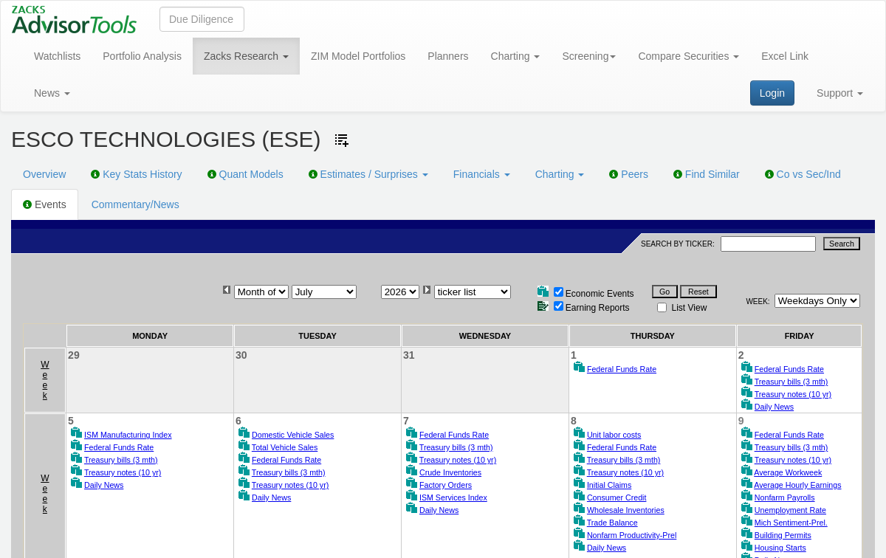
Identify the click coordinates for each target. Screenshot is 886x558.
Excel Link (784, 56)
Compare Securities (688, 56)
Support (840, 93)
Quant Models (245, 174)
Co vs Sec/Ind (803, 174)
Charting (515, 56)
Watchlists (57, 56)
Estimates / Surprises (368, 174)
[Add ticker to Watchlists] (341, 140)
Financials (481, 174)
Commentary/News (135, 204)
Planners (447, 56)
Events (44, 204)
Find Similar (706, 174)
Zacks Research (246, 56)
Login (772, 93)
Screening (589, 56)
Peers (628, 174)
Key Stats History (136, 174)
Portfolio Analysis (142, 56)
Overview (44, 174)
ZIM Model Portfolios (358, 56)
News (52, 93)
